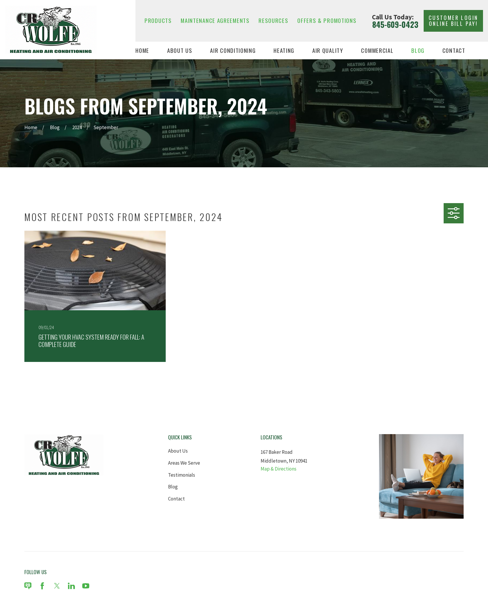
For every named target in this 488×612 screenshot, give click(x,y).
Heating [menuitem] (284, 51)
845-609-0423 (395, 24)
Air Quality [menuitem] (327, 51)
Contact (176, 498)
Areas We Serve (184, 463)
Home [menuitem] (142, 51)
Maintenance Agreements (215, 20)
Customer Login (453, 20)
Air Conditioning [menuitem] (233, 51)
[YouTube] (85, 585)
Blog (173, 486)
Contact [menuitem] (453, 51)
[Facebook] (42, 585)
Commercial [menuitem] (377, 51)
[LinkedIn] (71, 585)
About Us (178, 451)
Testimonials (181, 475)
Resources (273, 20)
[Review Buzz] (27, 585)
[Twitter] (57, 585)
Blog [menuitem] (418, 51)
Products (158, 20)
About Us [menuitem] (179, 51)
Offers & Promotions (326, 20)
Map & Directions (278, 469)
